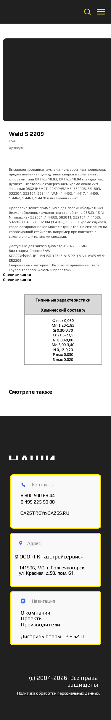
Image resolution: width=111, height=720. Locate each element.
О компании (35, 613)
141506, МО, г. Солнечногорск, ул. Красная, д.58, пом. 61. (52, 570)
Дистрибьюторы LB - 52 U (52, 636)
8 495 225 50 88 (38, 502)
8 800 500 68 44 (38, 495)
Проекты (32, 618)
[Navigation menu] (101, 12)
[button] (87, 11)
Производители (40, 624)
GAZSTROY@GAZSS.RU (45, 513)
